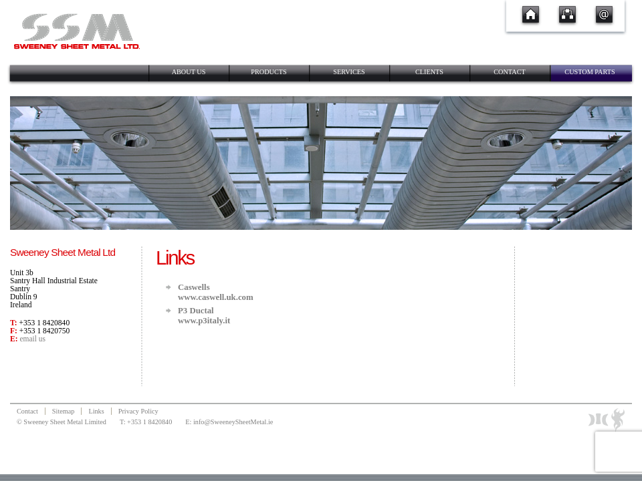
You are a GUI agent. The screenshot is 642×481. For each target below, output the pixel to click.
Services (349, 71)
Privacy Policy (138, 411)
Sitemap (63, 411)
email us (32, 339)
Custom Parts (589, 71)
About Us (189, 71)
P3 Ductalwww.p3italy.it (204, 315)
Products (268, 71)
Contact (510, 71)
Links (96, 411)
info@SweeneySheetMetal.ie (233, 422)
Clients (429, 71)
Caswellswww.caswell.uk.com (215, 292)
